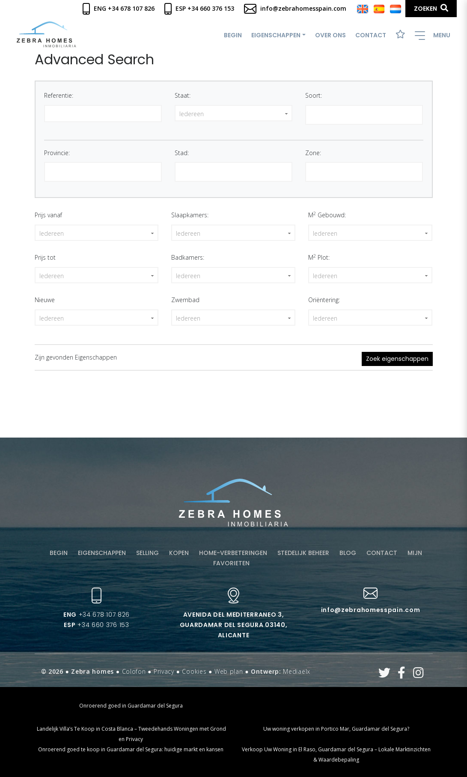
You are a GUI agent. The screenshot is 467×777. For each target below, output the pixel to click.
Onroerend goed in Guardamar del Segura (131, 705)
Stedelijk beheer (303, 553)
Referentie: (58, 95)
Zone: (313, 153)
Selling (147, 553)
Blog (347, 553)
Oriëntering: (324, 300)
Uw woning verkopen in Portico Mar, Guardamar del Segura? (336, 728)
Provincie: (57, 153)
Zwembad (185, 300)
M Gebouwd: (327, 214)
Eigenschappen (102, 553)
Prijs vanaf (48, 215)
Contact (370, 35)
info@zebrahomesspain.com (295, 8)
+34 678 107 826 (96, 614)
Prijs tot (45, 257)
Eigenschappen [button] (275, 35)
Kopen (179, 553)
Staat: (182, 95)
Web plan (228, 671)
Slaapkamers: (189, 215)
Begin (233, 35)
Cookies (194, 671)
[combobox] (364, 115)
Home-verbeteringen (233, 553)
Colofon (134, 671)
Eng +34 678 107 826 (119, 8)
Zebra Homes (46, 34)
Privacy (164, 671)
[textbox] (310, 114)
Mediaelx (296, 671)
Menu (432, 35)
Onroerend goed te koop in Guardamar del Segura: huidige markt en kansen (130, 749)
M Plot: (319, 257)
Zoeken (431, 8)
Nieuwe (45, 300)
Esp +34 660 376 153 (199, 8)
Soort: (313, 95)
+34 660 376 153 (96, 625)
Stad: (182, 153)
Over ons (330, 35)
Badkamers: (187, 257)
